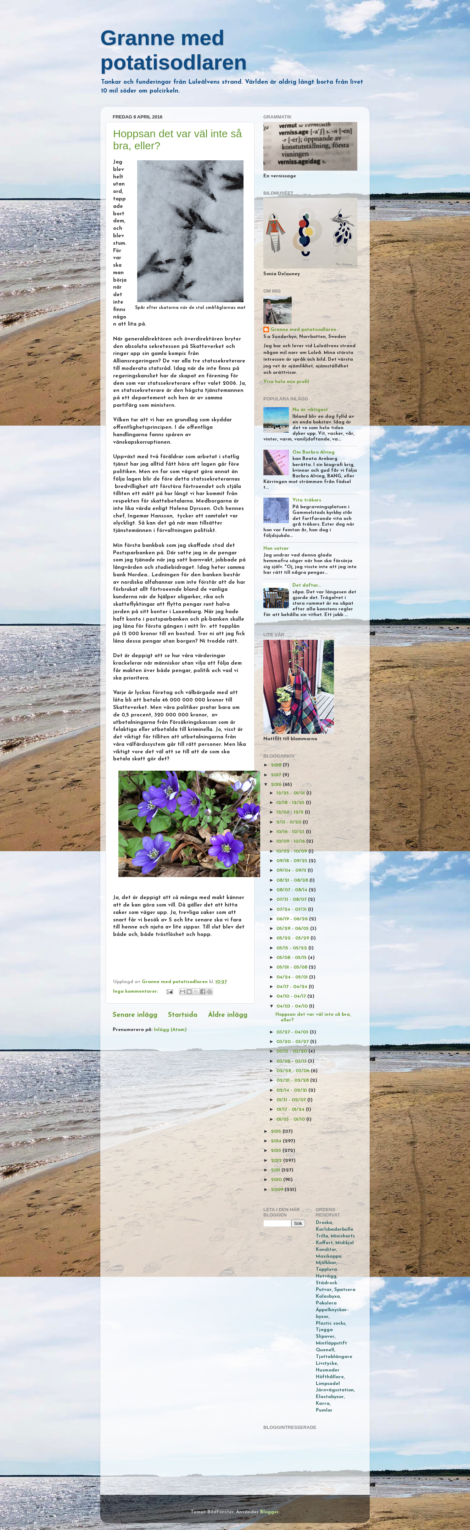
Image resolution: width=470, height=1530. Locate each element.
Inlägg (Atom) (170, 1029)
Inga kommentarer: (136, 991)
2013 (276, 1150)
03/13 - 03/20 (292, 1051)
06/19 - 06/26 (292, 919)
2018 (277, 765)
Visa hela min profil (286, 381)
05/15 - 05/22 (292, 948)
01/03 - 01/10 (291, 1119)
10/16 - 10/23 (291, 832)
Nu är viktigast (310, 410)
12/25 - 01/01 (291, 793)
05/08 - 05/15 (292, 957)
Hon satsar (276, 548)
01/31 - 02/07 (291, 1100)
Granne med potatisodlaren (303, 329)
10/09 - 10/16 (291, 841)
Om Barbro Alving (313, 452)
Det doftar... (306, 585)
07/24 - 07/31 (292, 909)
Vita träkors (306, 500)
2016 (277, 784)
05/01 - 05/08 (292, 967)
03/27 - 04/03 (293, 1032)
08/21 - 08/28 (292, 880)
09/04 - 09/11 (292, 870)
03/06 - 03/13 (292, 1061)
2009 (278, 1189)
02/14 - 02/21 (292, 1090)
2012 (277, 1160)
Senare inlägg (135, 1015)
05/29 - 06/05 (293, 928)
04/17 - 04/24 (292, 987)
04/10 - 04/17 (291, 996)
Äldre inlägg (227, 1015)
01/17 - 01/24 (291, 1109)
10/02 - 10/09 (292, 851)
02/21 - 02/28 (293, 1080)
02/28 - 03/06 (293, 1071)
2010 (277, 1179)
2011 (276, 1170)
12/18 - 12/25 (291, 802)
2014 (277, 1141)
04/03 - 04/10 (292, 1006)
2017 (276, 775)
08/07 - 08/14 (292, 890)
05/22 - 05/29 (293, 938)
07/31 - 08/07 (292, 899)
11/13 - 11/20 (289, 822)
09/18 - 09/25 (292, 861)
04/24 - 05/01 (292, 977)
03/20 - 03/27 (293, 1042)
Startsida (182, 1015)
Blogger (269, 1512)
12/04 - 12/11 (290, 812)
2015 (276, 1131)
